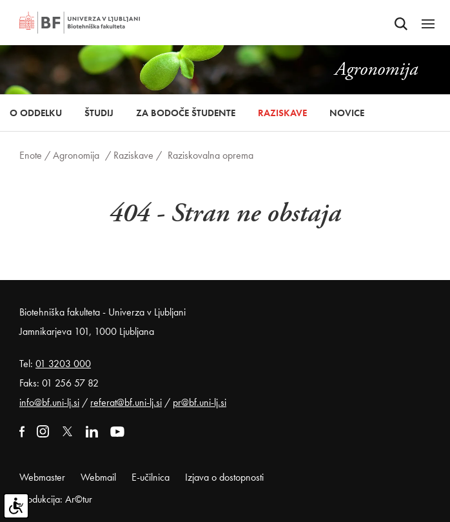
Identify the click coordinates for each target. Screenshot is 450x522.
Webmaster (42, 477)
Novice (346, 112)
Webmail (98, 477)
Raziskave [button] (282, 112)
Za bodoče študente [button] (185, 112)
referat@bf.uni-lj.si (126, 402)
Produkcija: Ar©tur (55, 499)
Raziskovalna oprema (210, 155)
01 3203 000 (63, 363)
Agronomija (76, 155)
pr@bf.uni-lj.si (199, 402)
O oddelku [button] (36, 112)
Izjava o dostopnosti (224, 477)
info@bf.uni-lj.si (49, 402)
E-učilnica (151, 477)
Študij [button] (98, 112)
